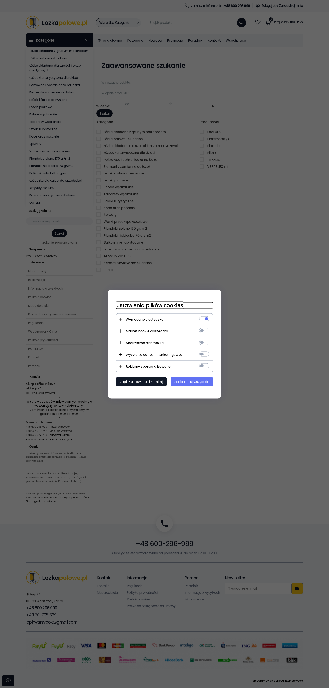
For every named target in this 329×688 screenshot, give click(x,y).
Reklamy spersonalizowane (148, 366)
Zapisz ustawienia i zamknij (141, 381)
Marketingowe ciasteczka (147, 331)
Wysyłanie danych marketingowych (155, 354)
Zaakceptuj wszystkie (191, 381)
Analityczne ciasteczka (145, 342)
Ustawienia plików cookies (149, 305)
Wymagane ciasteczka (144, 319)
